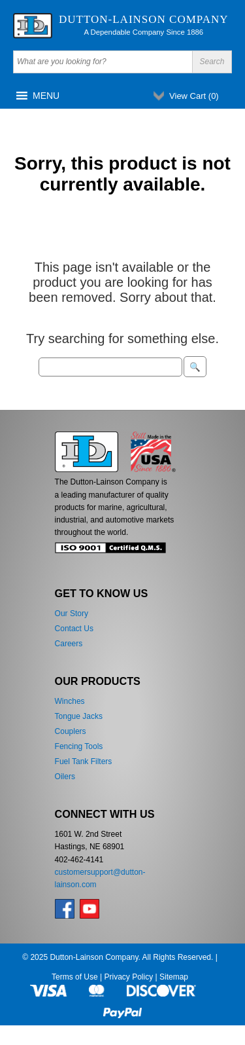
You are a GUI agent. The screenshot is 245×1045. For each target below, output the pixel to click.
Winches (70, 701)
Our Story (71, 613)
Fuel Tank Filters (83, 761)
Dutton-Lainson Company (144, 19)
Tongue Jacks (79, 716)
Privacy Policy (128, 976)
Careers (69, 643)
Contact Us (74, 628)
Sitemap (173, 976)
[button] (46, 95)
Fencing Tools (79, 746)
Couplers (70, 731)
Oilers (65, 776)
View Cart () (194, 96)
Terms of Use (75, 976)
